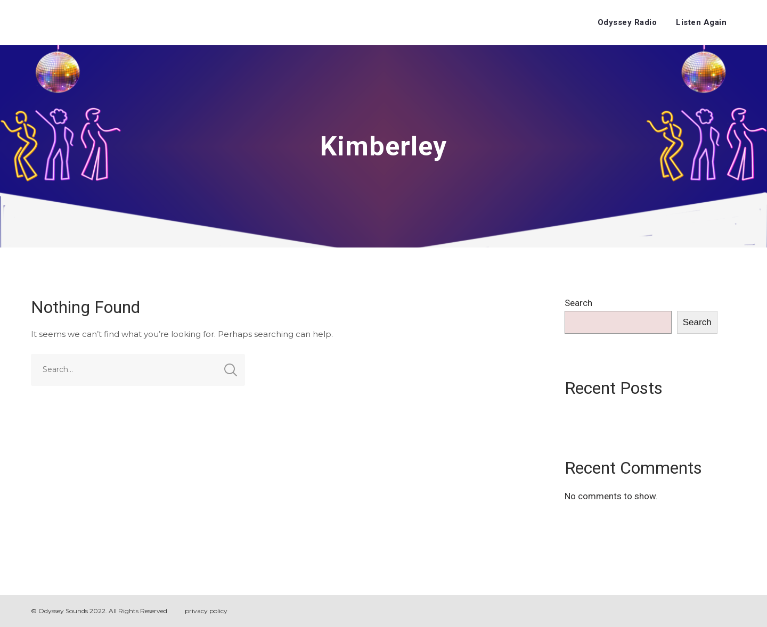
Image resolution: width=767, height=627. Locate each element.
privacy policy (206, 611)
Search (578, 303)
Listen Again (701, 22)
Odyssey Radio (627, 22)
